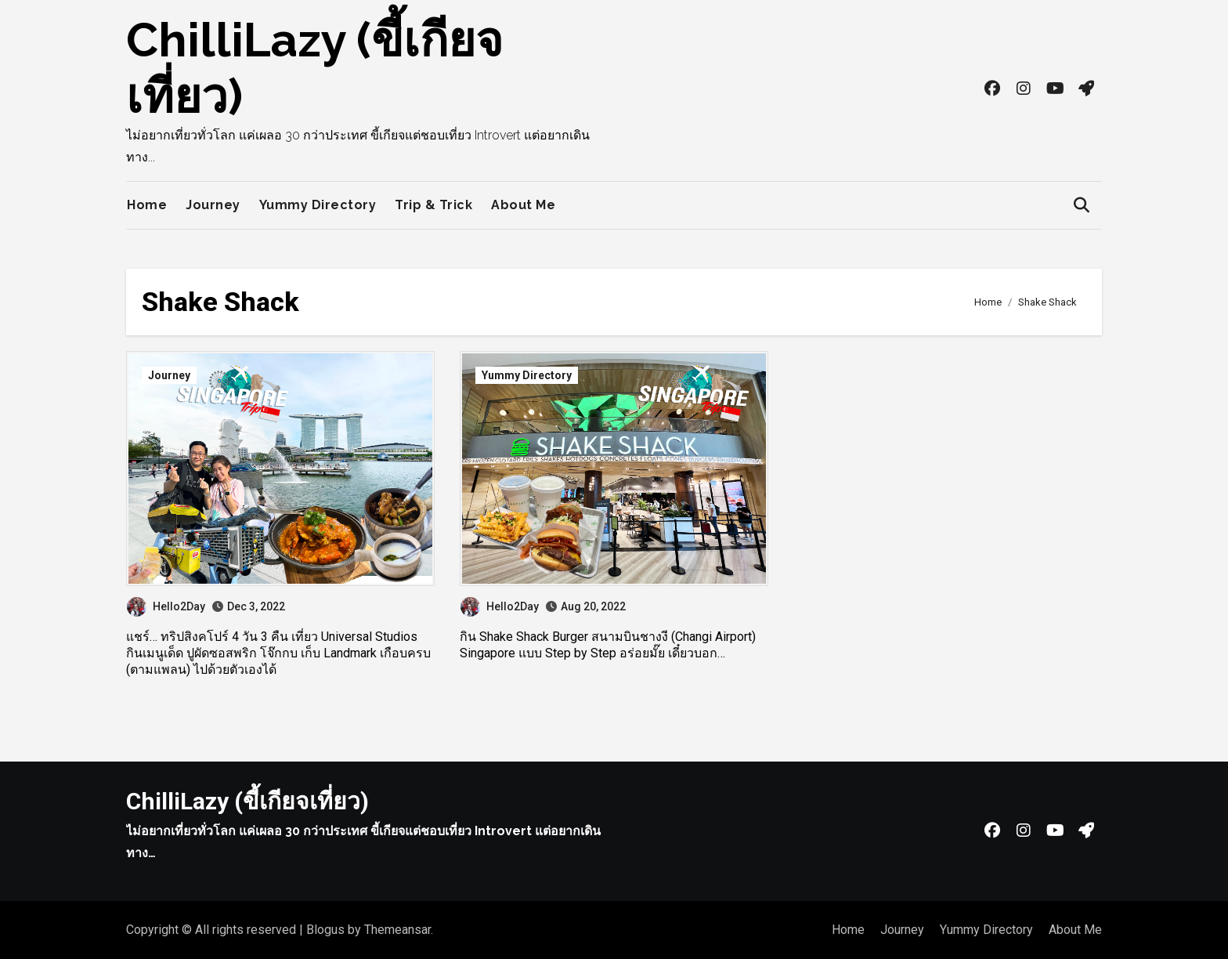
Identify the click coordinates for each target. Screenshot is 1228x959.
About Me (523, 204)
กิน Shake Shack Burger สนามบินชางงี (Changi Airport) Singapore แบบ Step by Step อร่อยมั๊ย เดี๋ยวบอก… (608, 644)
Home (147, 204)
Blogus (325, 929)
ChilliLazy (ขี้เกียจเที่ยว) (247, 801)
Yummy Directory (318, 204)
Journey (213, 204)
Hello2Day (166, 606)
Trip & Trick (433, 204)
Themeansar (397, 929)
